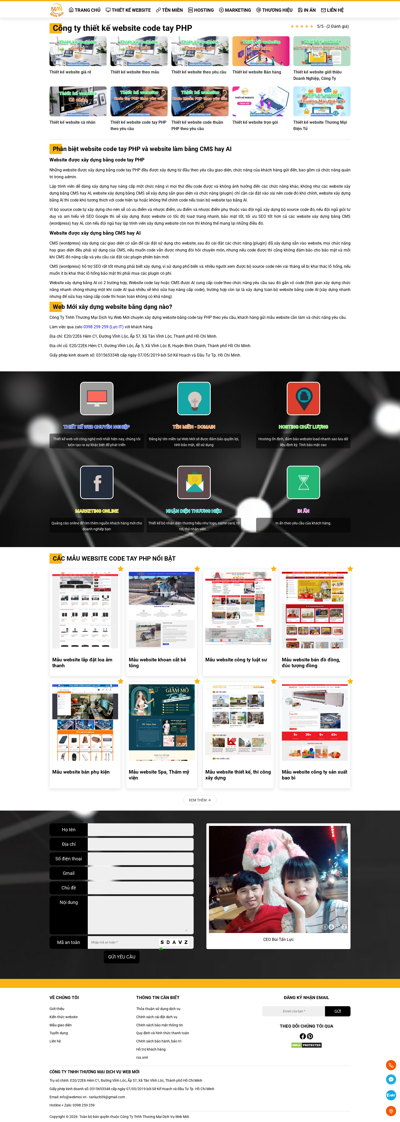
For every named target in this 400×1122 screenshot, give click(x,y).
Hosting (201, 10)
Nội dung (69, 902)
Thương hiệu (274, 10)
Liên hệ (332, 10)
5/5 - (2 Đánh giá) (333, 26)
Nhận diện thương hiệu (194, 511)
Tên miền (169, 10)
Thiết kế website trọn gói (255, 122)
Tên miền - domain (194, 427)
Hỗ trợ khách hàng (151, 1049)
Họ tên (69, 829)
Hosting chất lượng (303, 427)
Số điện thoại (68, 858)
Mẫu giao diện (60, 1025)
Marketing (235, 10)
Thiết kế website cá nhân (72, 122)
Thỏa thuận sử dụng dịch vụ (158, 1009)
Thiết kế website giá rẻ (70, 72)
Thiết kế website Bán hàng (256, 72)
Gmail (68, 873)
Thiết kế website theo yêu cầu (198, 72)
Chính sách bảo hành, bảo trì (158, 1041)
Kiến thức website (63, 1017)
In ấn (307, 10)
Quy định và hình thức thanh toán (162, 1033)
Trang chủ (85, 10)
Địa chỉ (69, 844)
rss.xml (142, 1057)
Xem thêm (200, 800)
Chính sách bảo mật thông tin (159, 1025)
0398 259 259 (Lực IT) (103, 326)
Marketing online (96, 511)
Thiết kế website (128, 10)
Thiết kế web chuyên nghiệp (97, 427)
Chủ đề (68, 887)
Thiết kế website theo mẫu (134, 72)
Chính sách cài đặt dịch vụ (156, 1017)
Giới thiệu (56, 1009)
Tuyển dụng (58, 1033)
